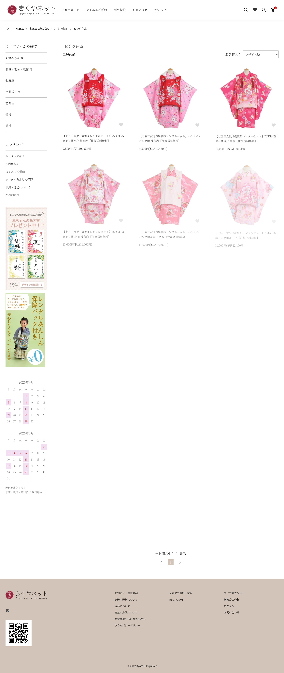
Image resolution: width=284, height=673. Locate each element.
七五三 (20, 28)
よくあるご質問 (96, 10)
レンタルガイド (15, 156)
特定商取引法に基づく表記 (130, 619)
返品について (122, 606)
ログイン (229, 606)
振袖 (8, 126)
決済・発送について (18, 187)
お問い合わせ (231, 612)
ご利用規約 (12, 164)
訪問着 (10, 103)
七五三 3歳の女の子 (41, 28)
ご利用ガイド (70, 10)
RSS (171, 599)
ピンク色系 (80, 28)
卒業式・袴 (13, 92)
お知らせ (160, 10)
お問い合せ (140, 10)
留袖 (8, 114)
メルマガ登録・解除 (180, 593)
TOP (8, 28)
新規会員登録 (231, 599)
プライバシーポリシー (127, 625)
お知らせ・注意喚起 (126, 593)
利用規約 (120, 10)
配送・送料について (126, 599)
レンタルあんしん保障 (19, 179)
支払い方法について (126, 612)
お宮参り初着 (14, 58)
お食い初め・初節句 (19, 69)
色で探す (63, 28)
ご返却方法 (12, 195)
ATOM (179, 599)
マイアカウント (233, 593)
